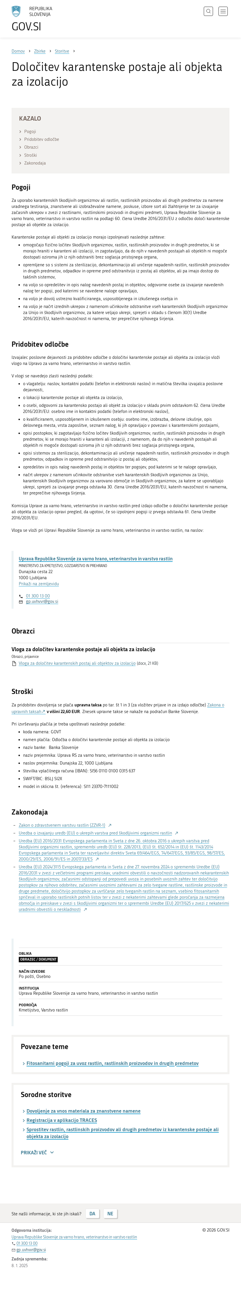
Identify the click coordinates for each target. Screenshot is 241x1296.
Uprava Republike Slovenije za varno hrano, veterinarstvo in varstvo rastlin (96, 558)
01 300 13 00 (38, 596)
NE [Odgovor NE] (110, 1213)
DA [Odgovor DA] (92, 1213)
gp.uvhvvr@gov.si (42, 601)
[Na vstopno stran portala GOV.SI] (40, 19)
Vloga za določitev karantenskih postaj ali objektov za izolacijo (77, 663)
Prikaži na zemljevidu (39, 583)
